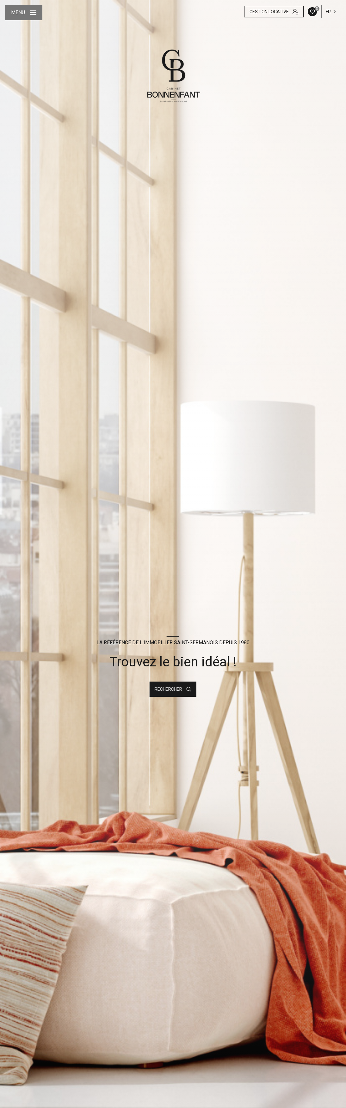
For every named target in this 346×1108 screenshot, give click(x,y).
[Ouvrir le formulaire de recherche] (173, 689)
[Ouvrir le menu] (23, 12)
